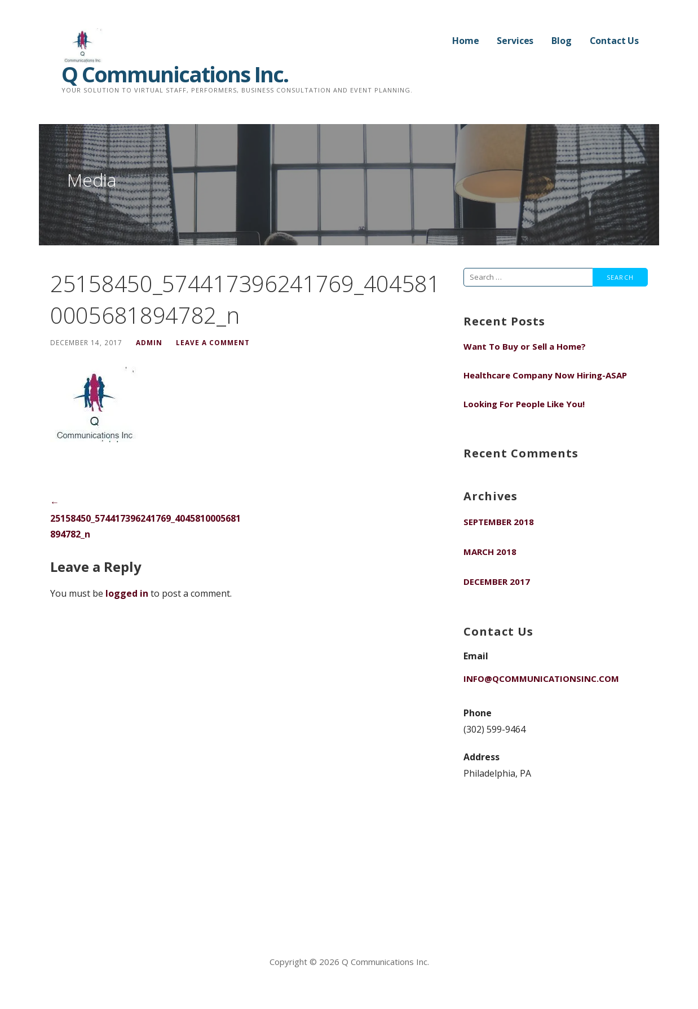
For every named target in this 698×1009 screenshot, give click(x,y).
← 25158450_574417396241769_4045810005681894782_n (145, 518)
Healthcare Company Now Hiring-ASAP (545, 375)
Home (465, 40)
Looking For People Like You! (524, 403)
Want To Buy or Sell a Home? (524, 346)
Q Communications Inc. (174, 74)
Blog (561, 40)
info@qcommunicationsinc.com (541, 678)
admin (149, 342)
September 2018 (498, 521)
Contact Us (614, 40)
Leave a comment (213, 342)
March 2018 (489, 551)
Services (515, 40)
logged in (126, 593)
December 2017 (496, 581)
